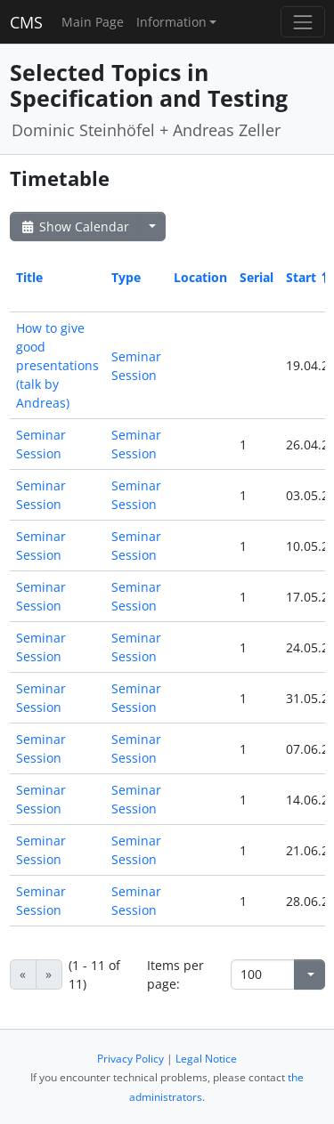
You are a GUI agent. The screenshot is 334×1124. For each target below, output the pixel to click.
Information (171, 21)
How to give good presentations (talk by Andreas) (57, 365)
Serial (256, 277)
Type (126, 277)
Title (29, 277)
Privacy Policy (130, 1058)
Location (200, 277)
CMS (26, 22)
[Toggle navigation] (302, 21)
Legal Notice (206, 1058)
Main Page (92, 21)
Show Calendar (74, 226)
